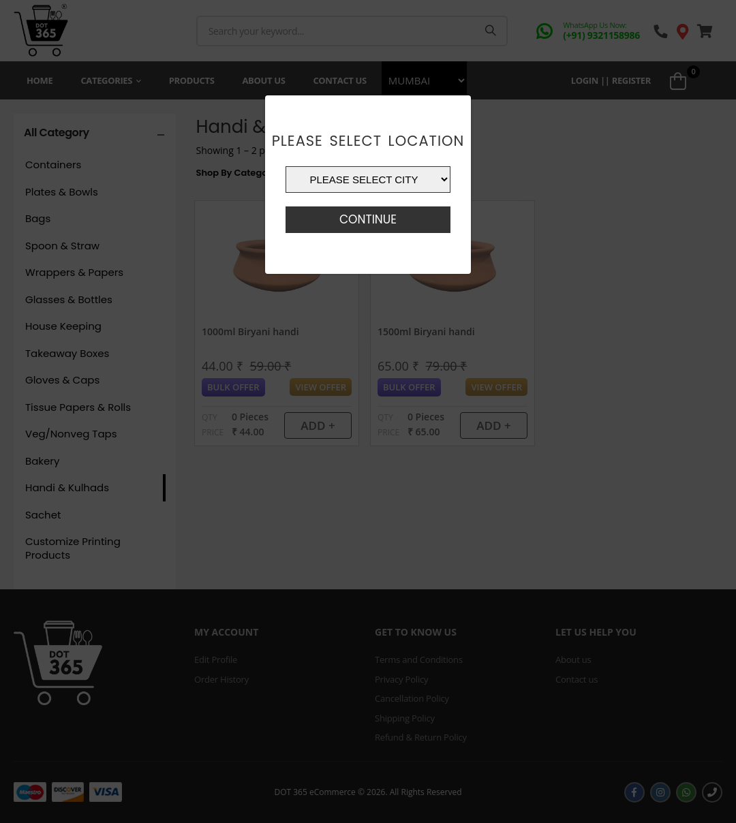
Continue (368, 219)
